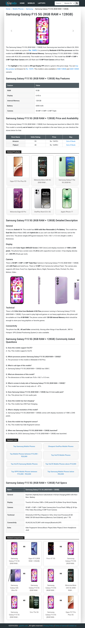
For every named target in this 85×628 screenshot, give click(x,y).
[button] (11, 31)
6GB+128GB (74, 69)
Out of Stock (70, 141)
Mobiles (31, 3)
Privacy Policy (48, 626)
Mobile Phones (18, 9)
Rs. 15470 (29, 69)
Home (22, 3)
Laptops (41, 3)
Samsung (29, 9)
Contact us (72, 626)
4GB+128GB (62, 69)
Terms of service (61, 626)
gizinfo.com (23, 626)
